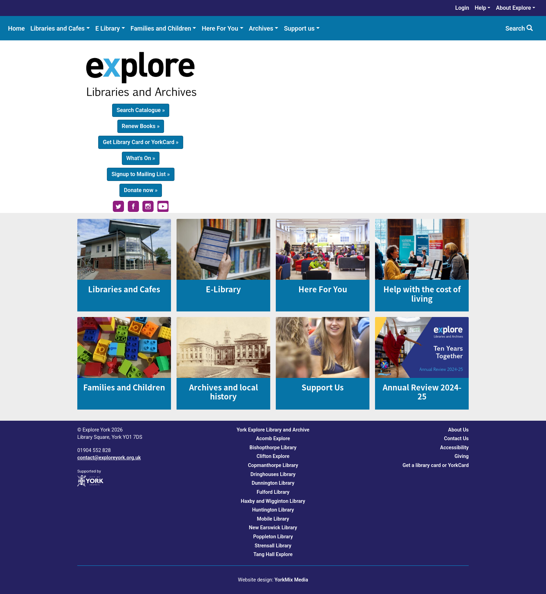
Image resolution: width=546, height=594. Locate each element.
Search (519, 28)
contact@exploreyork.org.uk (109, 458)
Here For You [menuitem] (220, 28)
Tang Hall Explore (273, 554)
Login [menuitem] (462, 8)
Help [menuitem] (480, 8)
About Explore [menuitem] (513, 8)
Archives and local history (223, 391)
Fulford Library (273, 492)
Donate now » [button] (141, 190)
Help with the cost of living (422, 293)
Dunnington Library (273, 483)
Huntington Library (273, 510)
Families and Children (124, 387)
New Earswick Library (273, 528)
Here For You (322, 289)
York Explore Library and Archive (272, 430)
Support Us (323, 387)
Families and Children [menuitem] (161, 28)
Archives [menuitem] (261, 28)
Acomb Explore (273, 439)
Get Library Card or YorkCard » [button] (140, 142)
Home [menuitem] (16, 28)
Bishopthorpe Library (273, 448)
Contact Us (456, 439)
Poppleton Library (273, 537)
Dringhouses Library (273, 474)
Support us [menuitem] (299, 28)
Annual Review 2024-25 (422, 391)
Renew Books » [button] (141, 126)
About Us (458, 430)
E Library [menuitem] (107, 28)
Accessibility (454, 448)
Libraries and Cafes (124, 289)
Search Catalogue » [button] (141, 110)
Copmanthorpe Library (273, 465)
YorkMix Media (291, 580)
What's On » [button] (140, 158)
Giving (461, 456)
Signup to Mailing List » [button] (140, 174)
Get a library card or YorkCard (436, 465)
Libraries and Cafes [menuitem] (57, 28)
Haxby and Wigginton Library (273, 501)
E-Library (223, 289)
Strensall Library (273, 546)
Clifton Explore (273, 456)
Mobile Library (273, 519)
